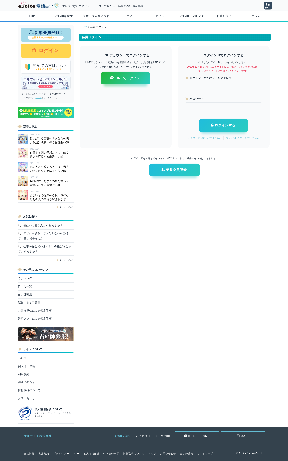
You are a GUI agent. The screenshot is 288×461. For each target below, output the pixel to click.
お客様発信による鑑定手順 (35, 310)
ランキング (25, 278)
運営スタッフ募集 (29, 302)
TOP (32, 16)
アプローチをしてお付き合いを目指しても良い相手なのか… (44, 236)
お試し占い (224, 16)
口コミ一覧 (25, 286)
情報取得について (29, 390)
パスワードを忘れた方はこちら (204, 138)
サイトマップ (205, 453)
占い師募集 (25, 294)
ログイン (48, 50)
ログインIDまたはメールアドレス (211, 78)
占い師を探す (64, 16)
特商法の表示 (26, 382)
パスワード (197, 98)
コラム (256, 16)
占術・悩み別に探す (96, 16)
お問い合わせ (26, 398)
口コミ (128, 16)
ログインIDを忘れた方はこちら (242, 138)
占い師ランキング (192, 16)
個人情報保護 (26, 366)
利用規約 (23, 374)
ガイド (160, 16)
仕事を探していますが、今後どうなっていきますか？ (44, 249)
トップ (83, 27)
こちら (39, 97)
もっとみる (67, 207)
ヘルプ (22, 358)
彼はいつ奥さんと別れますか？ (43, 225)
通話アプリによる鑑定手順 (35, 318)
